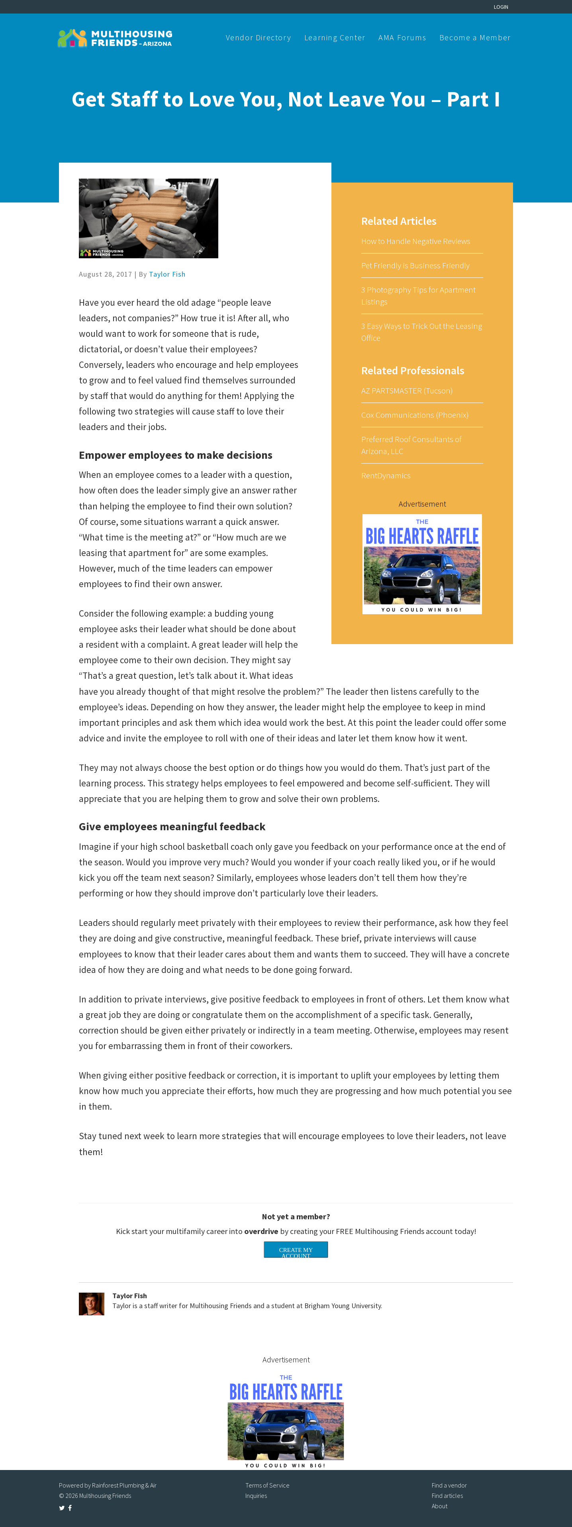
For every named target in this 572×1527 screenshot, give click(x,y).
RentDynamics (386, 475)
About (439, 1506)
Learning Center (335, 37)
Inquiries (256, 1495)
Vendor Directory (259, 37)
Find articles (447, 1495)
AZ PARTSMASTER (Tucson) (407, 390)
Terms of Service (267, 1485)
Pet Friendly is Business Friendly (415, 265)
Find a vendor (449, 1485)
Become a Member (475, 37)
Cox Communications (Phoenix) (415, 414)
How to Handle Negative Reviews (415, 241)
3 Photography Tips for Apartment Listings (418, 295)
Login (501, 6)
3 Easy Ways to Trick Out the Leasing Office (421, 331)
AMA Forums (402, 37)
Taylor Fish (167, 274)
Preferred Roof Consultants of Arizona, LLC (411, 445)
